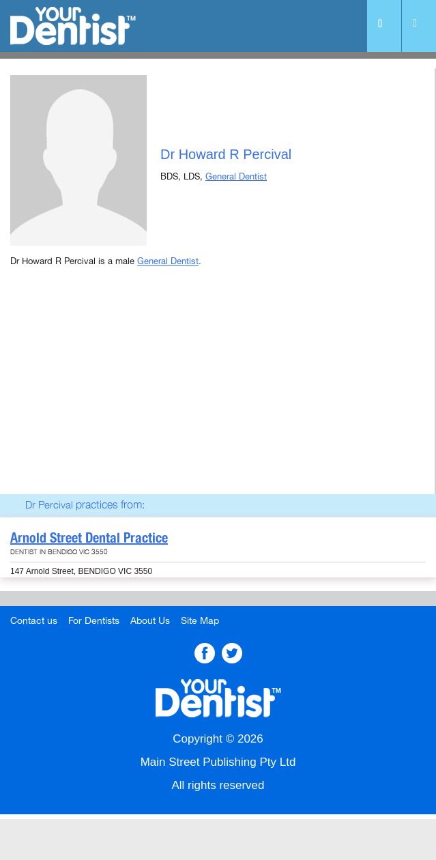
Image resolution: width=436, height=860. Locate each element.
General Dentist (236, 176)
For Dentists (93, 621)
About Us (150, 621)
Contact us (33, 621)
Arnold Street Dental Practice (89, 538)
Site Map (200, 621)
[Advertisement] (217, 398)
